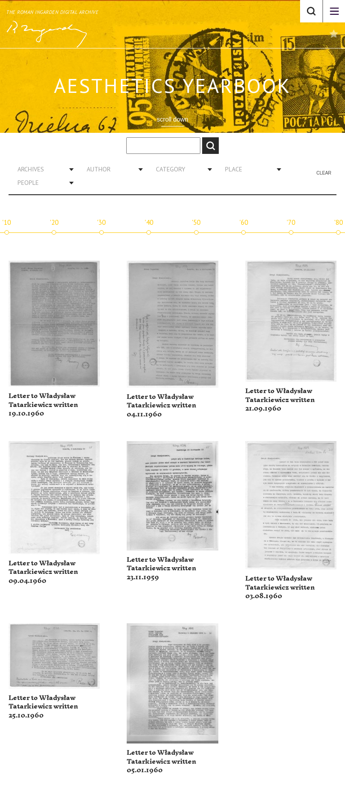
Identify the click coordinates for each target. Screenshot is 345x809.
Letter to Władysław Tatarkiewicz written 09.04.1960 (43, 572)
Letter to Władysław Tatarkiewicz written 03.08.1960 (280, 587)
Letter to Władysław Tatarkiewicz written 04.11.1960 (161, 405)
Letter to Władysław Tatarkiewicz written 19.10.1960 (43, 404)
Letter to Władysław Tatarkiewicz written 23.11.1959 (161, 568)
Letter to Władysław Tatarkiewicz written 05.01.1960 (161, 761)
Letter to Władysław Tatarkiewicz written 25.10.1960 (43, 706)
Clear (323, 173)
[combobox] (42, 169)
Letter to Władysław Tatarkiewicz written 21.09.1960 (280, 399)
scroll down (172, 119)
